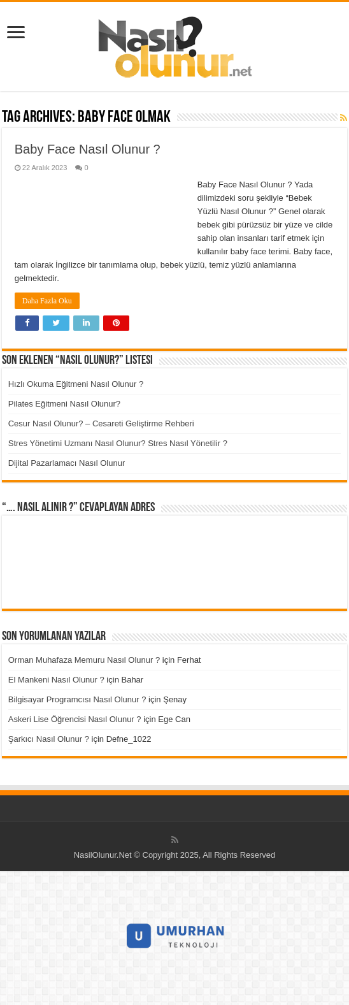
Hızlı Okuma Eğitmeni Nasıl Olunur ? (75, 384)
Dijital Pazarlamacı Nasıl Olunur (66, 463)
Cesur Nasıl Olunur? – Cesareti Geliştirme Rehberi (101, 423)
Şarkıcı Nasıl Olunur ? (48, 739)
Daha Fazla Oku (47, 300)
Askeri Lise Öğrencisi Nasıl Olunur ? (74, 719)
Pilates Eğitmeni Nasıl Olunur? (64, 404)
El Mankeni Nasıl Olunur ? (56, 679)
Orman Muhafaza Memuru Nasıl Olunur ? (84, 660)
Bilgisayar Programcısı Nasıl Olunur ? (77, 699)
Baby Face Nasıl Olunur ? (87, 149)
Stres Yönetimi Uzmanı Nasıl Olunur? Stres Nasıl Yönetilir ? (117, 443)
